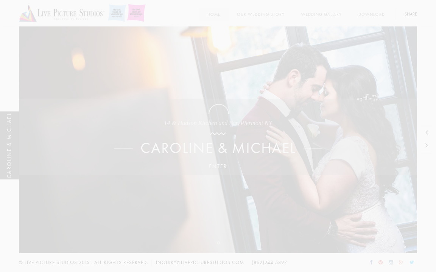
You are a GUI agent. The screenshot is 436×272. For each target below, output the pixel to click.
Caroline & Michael (218, 148)
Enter (218, 166)
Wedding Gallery (321, 14)
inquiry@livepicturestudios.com (200, 263)
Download (371, 14)
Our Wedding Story (261, 14)
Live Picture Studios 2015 (57, 263)
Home (213, 14)
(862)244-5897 (269, 263)
